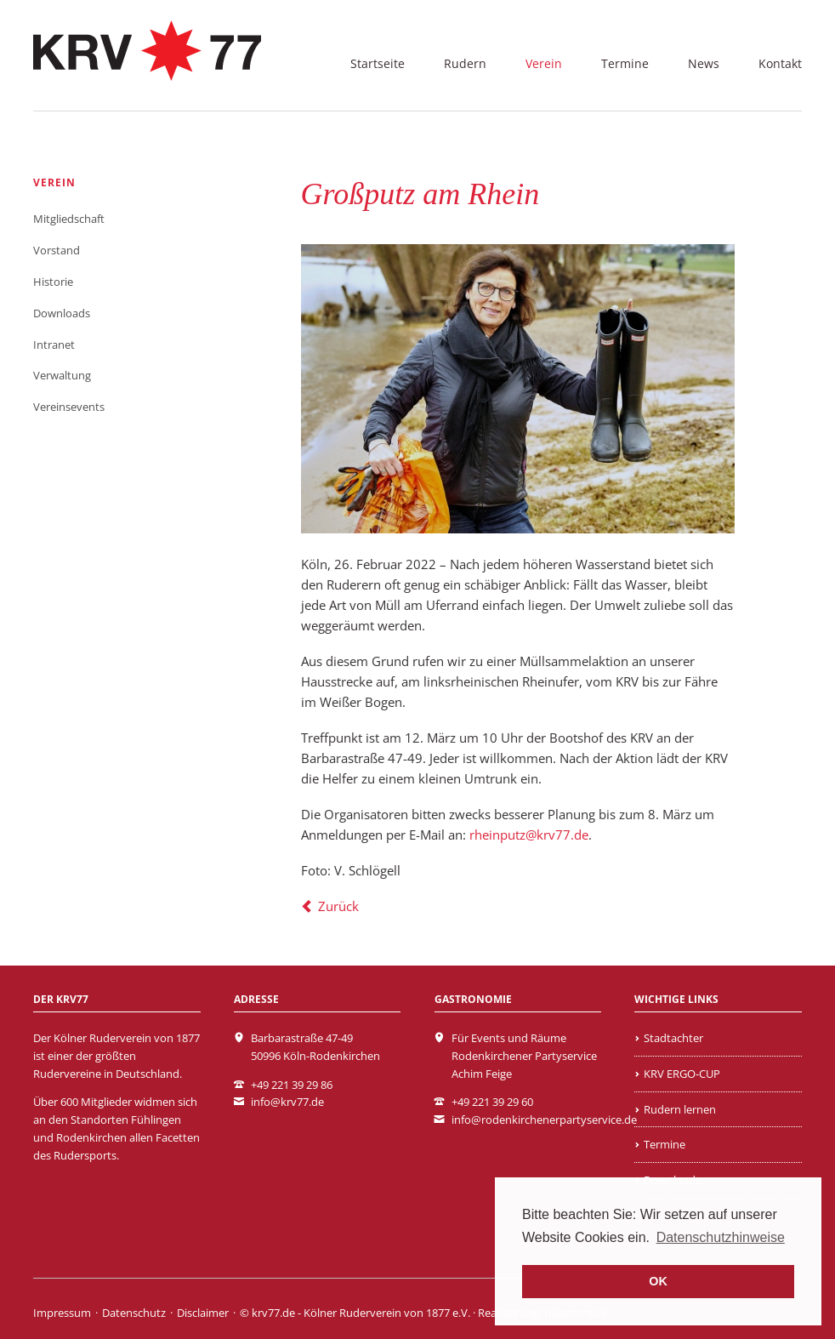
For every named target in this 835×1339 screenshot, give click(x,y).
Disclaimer (203, 1312)
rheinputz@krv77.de (528, 834)
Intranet (54, 344)
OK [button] (658, 1281)
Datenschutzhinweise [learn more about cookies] (720, 1237)
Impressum (62, 1312)
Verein (543, 63)
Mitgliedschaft (69, 218)
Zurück (338, 906)
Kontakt (780, 63)
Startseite (377, 63)
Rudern (465, 63)
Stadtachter (673, 1038)
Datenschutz (134, 1312)
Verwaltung (62, 375)
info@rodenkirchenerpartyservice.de (544, 1119)
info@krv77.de (287, 1101)
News (703, 63)
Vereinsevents (69, 406)
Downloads (61, 313)
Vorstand (56, 250)
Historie (53, 281)
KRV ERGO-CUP (682, 1073)
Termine (625, 63)
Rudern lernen (680, 1109)
